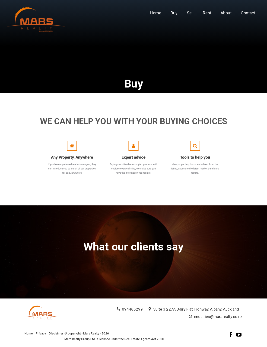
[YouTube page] (238, 335)
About (226, 12)
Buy (174, 12)
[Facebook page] (231, 335)
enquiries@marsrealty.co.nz (218, 316)
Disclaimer (56, 333)
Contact (248, 12)
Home (155, 12)
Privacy (41, 333)
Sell (190, 12)
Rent (207, 12)
